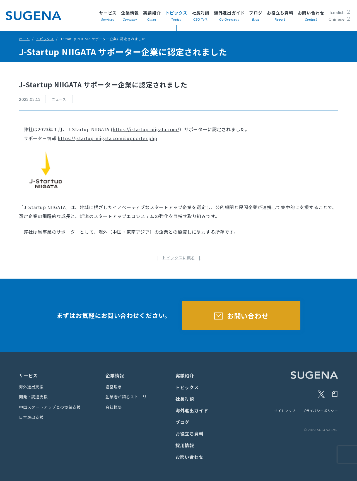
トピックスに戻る (178, 257)
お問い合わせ (311, 16)
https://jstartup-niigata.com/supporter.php (107, 138)
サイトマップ (285, 410)
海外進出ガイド (229, 16)
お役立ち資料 (280, 16)
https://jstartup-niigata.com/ (146, 129)
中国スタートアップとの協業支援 (50, 407)
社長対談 (200, 16)
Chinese (337, 19)
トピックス (176, 16)
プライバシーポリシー (320, 410)
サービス (108, 16)
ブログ (255, 16)
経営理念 (113, 386)
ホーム (24, 38)
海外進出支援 (31, 386)
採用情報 (184, 445)
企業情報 (130, 16)
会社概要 (113, 407)
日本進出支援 (31, 417)
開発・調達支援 (33, 396)
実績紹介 (152, 16)
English (338, 12)
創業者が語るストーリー (128, 396)
